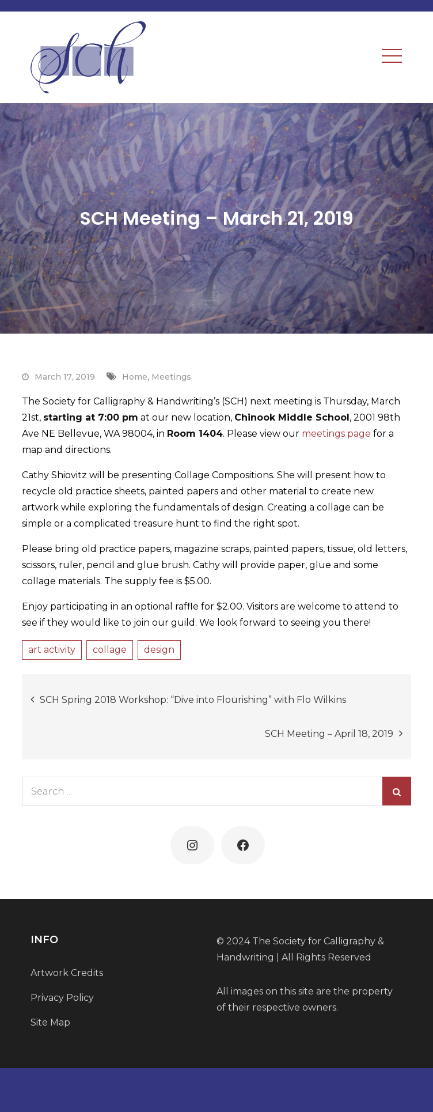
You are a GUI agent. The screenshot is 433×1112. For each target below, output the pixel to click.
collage (110, 649)
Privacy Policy (62, 997)
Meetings (171, 377)
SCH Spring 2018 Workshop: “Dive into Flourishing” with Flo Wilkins (193, 699)
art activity (51, 649)
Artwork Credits (67, 972)
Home (134, 377)
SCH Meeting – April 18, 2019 (329, 733)
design (159, 649)
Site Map (50, 1022)
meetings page (336, 433)
